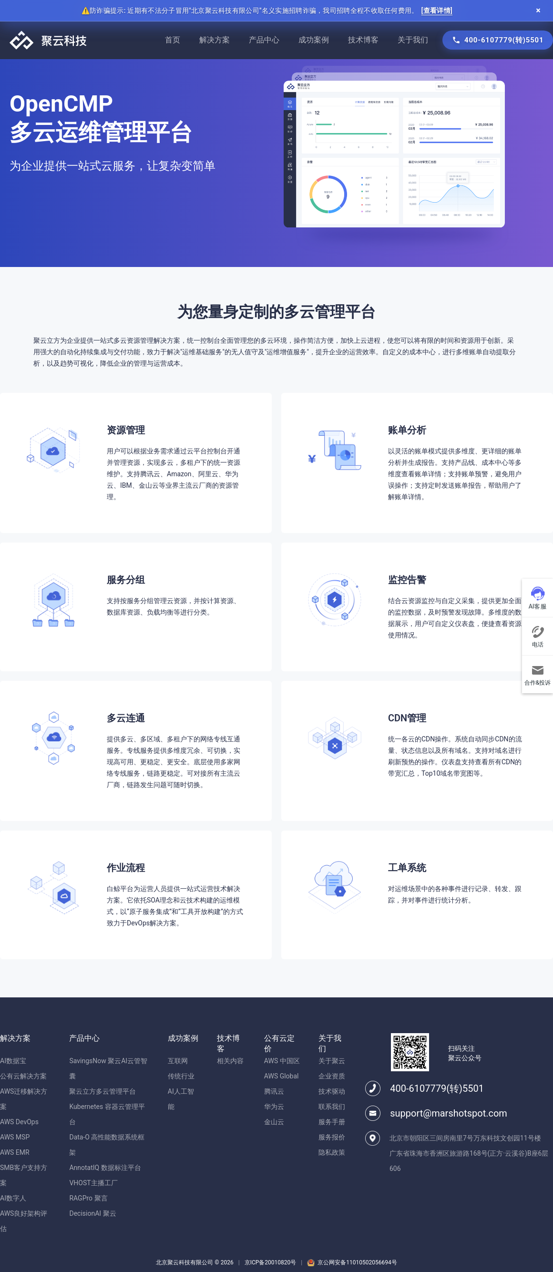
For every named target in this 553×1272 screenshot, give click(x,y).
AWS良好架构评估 (23, 1221)
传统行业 (181, 1076)
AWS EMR (15, 1152)
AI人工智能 (181, 1098)
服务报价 (331, 1137)
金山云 (274, 1122)
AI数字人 (13, 1198)
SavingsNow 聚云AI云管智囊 (108, 1068)
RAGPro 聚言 (88, 1198)
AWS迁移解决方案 (23, 1098)
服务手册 (331, 1122)
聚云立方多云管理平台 (102, 1091)
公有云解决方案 (23, 1076)
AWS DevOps (19, 1122)
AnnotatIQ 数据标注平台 (105, 1167)
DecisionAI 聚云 (92, 1213)
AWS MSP (15, 1137)
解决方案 (214, 39)
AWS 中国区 (282, 1061)
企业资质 (331, 1076)
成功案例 (313, 39)
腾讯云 (274, 1091)
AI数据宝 (13, 1061)
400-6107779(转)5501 (437, 1088)
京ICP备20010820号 (271, 1262)
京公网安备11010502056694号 (357, 1262)
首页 (172, 39)
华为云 (274, 1106)
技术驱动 (331, 1091)
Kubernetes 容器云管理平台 (106, 1114)
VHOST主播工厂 (93, 1183)
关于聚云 (331, 1061)
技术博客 (363, 39)
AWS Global (281, 1076)
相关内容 (230, 1061)
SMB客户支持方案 (23, 1175)
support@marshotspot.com (448, 1113)
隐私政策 (331, 1152)
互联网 (178, 1061)
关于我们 (413, 39)
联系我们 (331, 1106)
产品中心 (264, 39)
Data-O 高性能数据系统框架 (106, 1144)
